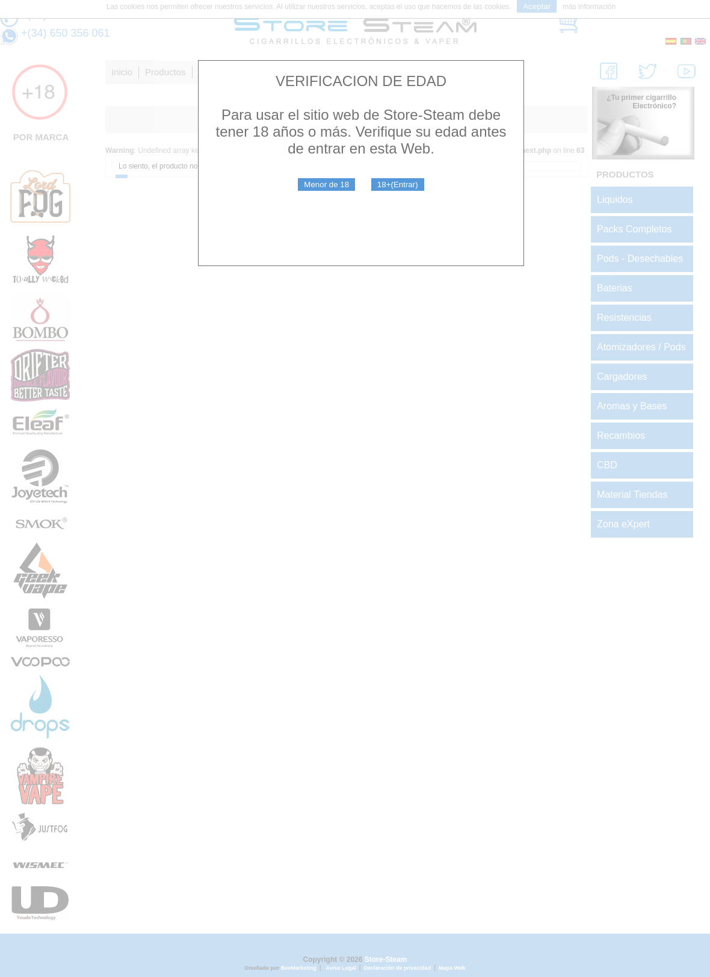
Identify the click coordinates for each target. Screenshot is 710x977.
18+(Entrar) (397, 184)
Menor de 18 (326, 184)
